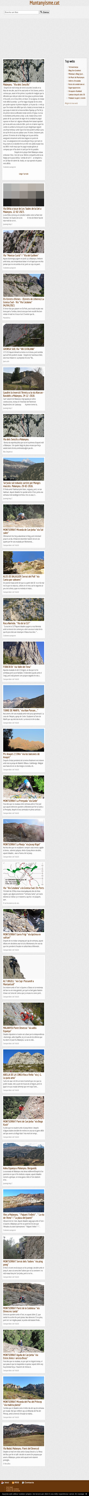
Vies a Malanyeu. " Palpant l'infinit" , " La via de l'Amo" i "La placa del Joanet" (23, 1216)
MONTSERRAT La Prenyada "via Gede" (20, 800)
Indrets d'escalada (75, 81)
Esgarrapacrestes (74, 88)
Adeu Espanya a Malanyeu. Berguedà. (20, 1168)
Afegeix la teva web (71, 103)
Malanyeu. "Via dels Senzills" (16, 84)
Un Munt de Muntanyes (76, 77)
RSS (15, 1482)
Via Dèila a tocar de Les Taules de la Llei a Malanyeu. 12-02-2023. (22, 210)
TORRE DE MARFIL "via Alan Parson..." (20, 710)
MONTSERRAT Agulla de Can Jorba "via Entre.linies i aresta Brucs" (20, 1356)
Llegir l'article (23, 174)
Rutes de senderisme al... (77, 84)
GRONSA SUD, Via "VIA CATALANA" (19, 348)
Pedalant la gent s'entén (77, 98)
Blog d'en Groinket (75, 70)
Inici (6, 1482)
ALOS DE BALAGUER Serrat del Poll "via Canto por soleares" (21, 578)
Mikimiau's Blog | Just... (76, 74)
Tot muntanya (73, 67)
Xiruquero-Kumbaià (75, 91)
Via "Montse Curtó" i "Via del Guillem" (21, 255)
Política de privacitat (13, 1491)
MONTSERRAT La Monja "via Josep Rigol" (22, 844)
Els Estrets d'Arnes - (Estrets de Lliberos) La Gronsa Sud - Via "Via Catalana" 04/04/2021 (23, 302)
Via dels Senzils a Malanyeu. (16, 439)
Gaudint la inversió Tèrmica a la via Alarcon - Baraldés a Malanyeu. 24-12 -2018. (23, 394)
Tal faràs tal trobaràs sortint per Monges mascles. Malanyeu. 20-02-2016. (22, 484)
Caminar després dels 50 (77, 94)
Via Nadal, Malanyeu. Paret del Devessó (21, 1448)
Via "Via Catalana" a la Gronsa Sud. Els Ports (23, 887)
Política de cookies (12, 1489)
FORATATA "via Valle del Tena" (17, 666)
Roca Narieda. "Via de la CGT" (16, 623)
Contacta (28, 1482)
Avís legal (9, 1487)
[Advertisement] (44, 38)
